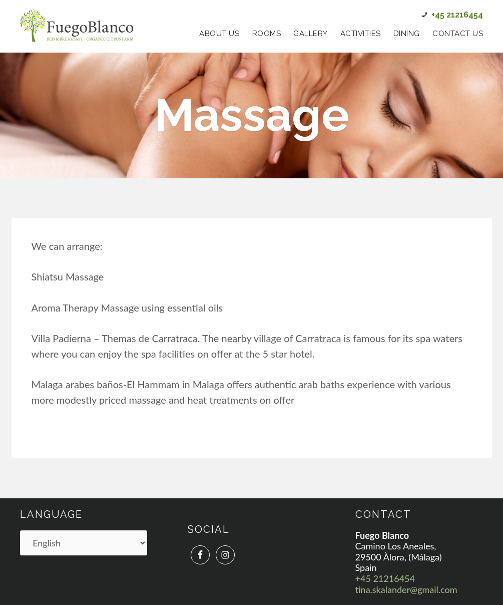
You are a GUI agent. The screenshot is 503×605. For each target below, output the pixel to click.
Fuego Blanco (77, 26)
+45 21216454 (385, 578)
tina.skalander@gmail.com (406, 589)
